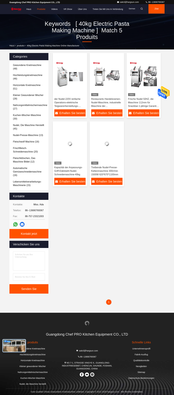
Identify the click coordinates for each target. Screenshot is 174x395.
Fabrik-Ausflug (141, 354)
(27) (30, 107)
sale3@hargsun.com (128, 2)
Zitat (155, 9)
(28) (28, 97)
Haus (25, 9)
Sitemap (141, 372)
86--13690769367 (155, 2)
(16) (26, 141)
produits (20, 45)
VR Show (64, 9)
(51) (27, 87)
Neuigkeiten (141, 366)
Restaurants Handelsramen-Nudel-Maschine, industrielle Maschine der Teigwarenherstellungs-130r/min (106, 106)
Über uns (78, 9)
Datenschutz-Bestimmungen (141, 378)
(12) (24, 160)
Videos (51, 9)
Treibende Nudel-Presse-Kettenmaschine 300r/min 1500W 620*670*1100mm (104, 171)
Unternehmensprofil (141, 348)
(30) (27, 117)
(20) (25, 150)
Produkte (38, 9)
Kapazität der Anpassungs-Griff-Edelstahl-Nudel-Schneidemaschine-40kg (68, 171)
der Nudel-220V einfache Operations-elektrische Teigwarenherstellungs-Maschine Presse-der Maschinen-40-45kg (67, 106)
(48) (27, 67)
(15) (27, 183)
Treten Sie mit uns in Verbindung (104, 9)
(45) (28, 127)
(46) (27, 77)
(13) (28, 135)
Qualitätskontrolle (141, 360)
